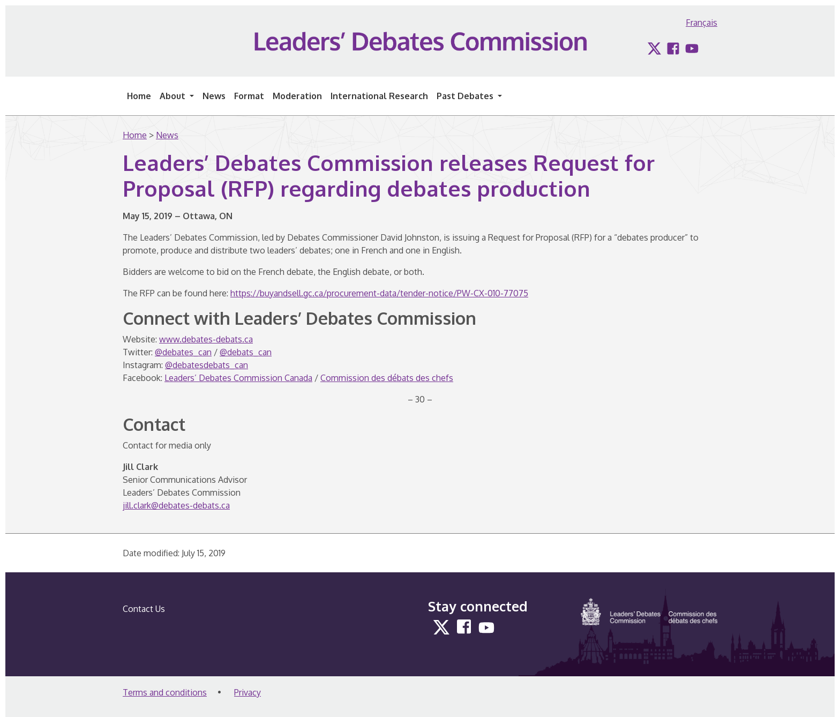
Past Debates (466, 96)
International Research (379, 96)
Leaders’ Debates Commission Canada (238, 377)
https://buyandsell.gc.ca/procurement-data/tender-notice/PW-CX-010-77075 (379, 293)
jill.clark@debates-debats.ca (176, 505)
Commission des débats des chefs (386, 377)
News (214, 96)
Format (249, 96)
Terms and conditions (165, 692)
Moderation (297, 96)
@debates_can (183, 352)
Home (139, 96)
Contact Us (144, 608)
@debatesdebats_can (206, 365)
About (174, 96)
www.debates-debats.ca (206, 339)
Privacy (247, 692)
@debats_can (246, 352)
